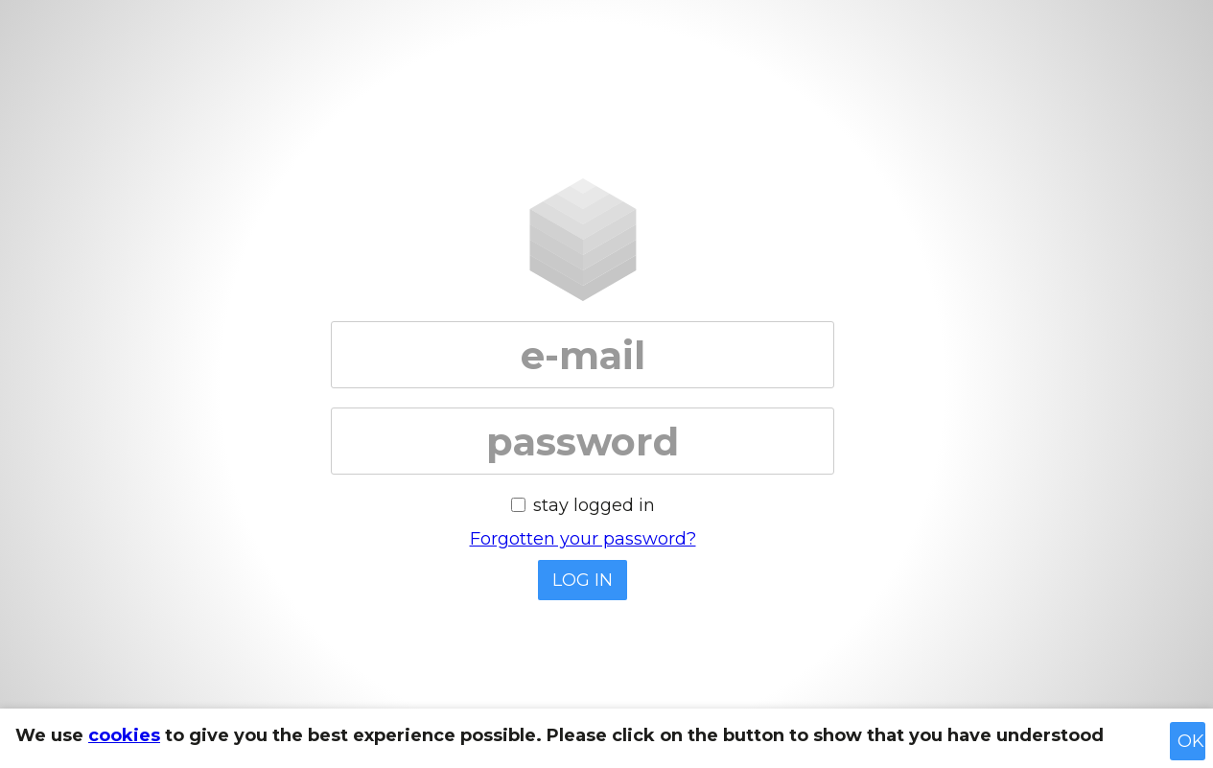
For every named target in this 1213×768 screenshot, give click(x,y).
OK (1191, 741)
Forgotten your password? (583, 538)
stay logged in (594, 505)
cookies (124, 735)
